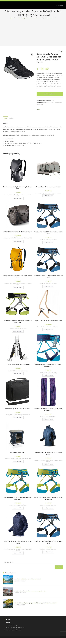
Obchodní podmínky (11, 619)
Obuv (41, 104)
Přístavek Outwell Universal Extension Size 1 (48, 187)
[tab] (5, 118)
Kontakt (8, 617)
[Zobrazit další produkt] (61, 51)
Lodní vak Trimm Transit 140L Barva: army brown (17, 232)
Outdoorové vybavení (20, 371)
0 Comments (21, 580)
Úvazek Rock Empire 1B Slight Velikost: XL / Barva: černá (48, 276)
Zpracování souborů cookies (13, 624)
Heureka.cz (53, 102)
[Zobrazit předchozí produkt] (59, 51)
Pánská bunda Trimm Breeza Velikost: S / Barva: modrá (48, 453)
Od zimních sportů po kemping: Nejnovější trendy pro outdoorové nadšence (34, 598)
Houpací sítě (52, 327)
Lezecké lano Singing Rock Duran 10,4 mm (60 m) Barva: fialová (48, 409)
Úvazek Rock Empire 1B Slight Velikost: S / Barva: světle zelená (48, 498)
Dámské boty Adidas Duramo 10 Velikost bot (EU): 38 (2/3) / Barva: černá (37, 18)
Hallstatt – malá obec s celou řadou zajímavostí (25, 578)
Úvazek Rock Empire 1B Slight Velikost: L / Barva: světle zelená (18, 498)
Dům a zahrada (40, 327)
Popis (5, 118)
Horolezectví (47, 239)
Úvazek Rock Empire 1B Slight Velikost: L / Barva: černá (48, 232)
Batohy (7, 414)
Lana (52, 416)
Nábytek (57, 327)
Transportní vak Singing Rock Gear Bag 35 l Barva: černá (17, 187)
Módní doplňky (12, 195)
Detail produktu (49, 94)
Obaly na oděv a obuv (21, 195)
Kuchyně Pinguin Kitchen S (17, 452)
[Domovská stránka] (11, 18)
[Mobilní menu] (59, 5)
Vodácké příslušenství (17, 238)
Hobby (42, 193)
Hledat (58, 567)
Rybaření (46, 193)
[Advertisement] (33, 33)
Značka (11, 118)
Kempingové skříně (14, 458)
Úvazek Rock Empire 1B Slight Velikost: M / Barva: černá (48, 542)
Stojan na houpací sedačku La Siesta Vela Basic (48, 320)
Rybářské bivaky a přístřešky (55, 193)
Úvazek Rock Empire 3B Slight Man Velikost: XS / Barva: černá (18, 321)
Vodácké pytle (25, 238)
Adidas (38, 109)
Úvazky (55, 239)
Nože (14, 371)
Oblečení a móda (26, 414)
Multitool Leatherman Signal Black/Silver (17, 364)
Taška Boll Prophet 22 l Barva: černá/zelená (17, 408)
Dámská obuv (46, 102)
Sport (10, 238)
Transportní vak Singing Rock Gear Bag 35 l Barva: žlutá (17, 276)
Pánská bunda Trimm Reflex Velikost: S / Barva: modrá (17, 542)
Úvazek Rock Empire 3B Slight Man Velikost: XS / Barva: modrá (48, 365)
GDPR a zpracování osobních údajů (15, 622)
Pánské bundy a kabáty (53, 460)
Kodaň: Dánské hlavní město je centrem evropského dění (28, 588)
